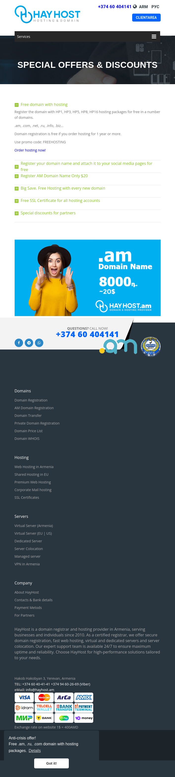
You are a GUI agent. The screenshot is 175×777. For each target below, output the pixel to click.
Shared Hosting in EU (32, 474)
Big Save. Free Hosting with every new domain (60, 188)
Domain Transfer (28, 415)
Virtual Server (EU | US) (33, 533)
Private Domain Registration (37, 423)
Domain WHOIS (27, 438)
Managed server (28, 556)
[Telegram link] (29, 342)
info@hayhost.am (40, 689)
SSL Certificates (27, 497)
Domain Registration (31, 400)
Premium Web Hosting (33, 482)
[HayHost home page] (54, 14)
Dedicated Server (28, 541)
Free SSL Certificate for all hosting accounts (57, 200)
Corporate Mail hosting (33, 489)
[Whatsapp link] (39, 342)
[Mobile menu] (154, 36)
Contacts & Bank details (34, 600)
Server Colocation (29, 548)
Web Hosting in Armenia (34, 466)
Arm (143, 6)
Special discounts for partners (45, 213)
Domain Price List (29, 430)
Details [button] (35, 751)
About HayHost (27, 592)
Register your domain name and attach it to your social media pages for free (83, 166)
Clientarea (146, 18)
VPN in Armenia (27, 564)
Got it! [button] (51, 763)
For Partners (25, 615)
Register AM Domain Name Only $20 (51, 175)
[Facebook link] (19, 342)
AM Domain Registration (34, 407)
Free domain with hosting (41, 104)
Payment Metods (28, 607)
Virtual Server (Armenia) (34, 525)
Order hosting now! (30, 150)
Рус (155, 6)
